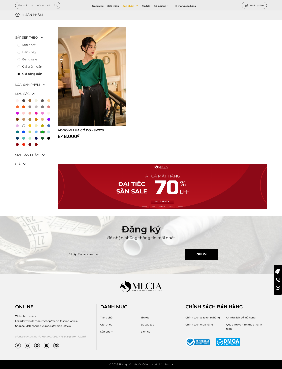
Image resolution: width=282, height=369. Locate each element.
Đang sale (29, 59)
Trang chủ (97, 6)
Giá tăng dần (32, 74)
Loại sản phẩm (27, 84)
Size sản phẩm (27, 155)
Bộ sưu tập (162, 6)
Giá (18, 164)
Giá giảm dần (32, 66)
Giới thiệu (113, 6)
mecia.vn (26, 316)
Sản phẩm (130, 6)
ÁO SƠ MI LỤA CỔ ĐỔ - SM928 (81, 130)
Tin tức (146, 6)
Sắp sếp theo (26, 37)
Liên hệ (145, 331)
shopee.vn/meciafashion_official (43, 325)
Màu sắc (22, 94)
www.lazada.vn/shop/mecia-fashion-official (46, 320)
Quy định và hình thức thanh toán (244, 326)
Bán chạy (29, 52)
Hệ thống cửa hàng (185, 6)
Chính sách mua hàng (199, 324)
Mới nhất (29, 45)
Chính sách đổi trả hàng (241, 317)
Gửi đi (202, 254)
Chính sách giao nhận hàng (203, 317)
